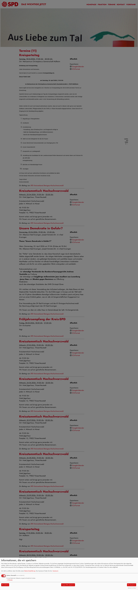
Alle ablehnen (5, 585)
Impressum (55, 571)
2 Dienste (9, 580)
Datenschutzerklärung (29, 571)
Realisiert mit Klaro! (132, 588)
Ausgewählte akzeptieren (68, 585)
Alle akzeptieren (131, 585)
